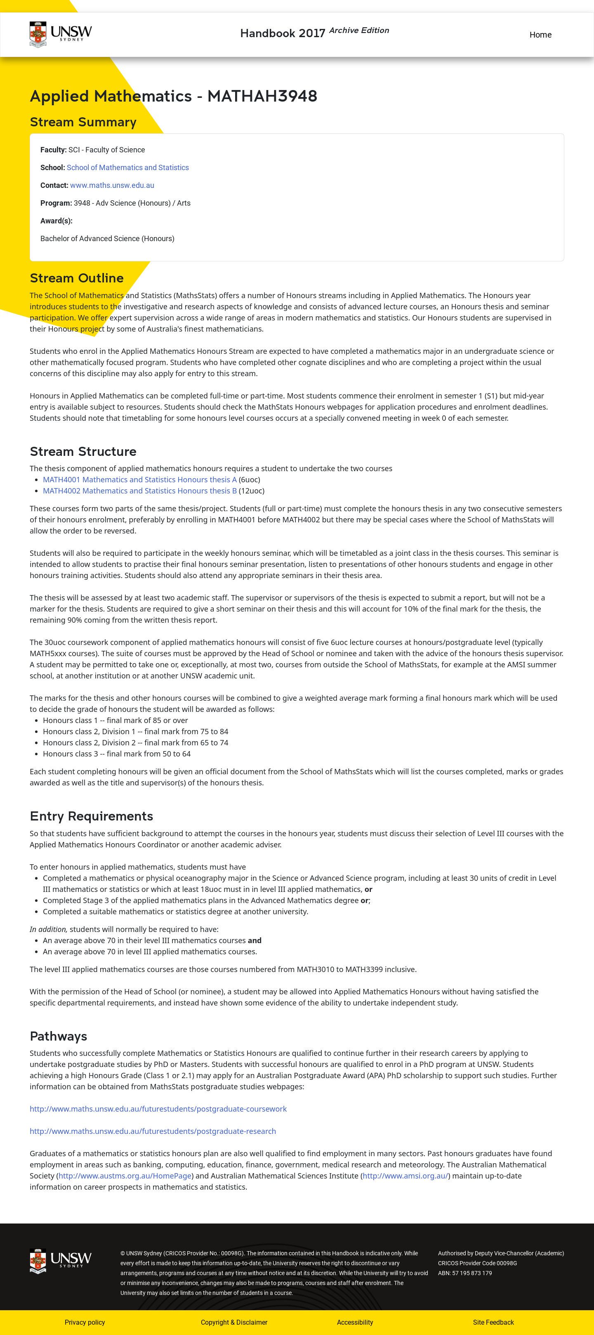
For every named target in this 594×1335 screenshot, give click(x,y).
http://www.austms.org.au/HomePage (125, 1176)
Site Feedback (493, 1322)
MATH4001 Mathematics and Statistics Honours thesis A (140, 479)
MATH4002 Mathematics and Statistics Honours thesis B (140, 491)
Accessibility (355, 1322)
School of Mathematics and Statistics (128, 167)
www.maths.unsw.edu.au (112, 185)
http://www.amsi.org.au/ (405, 1176)
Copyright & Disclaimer (234, 1322)
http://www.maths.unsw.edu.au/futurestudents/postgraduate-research (153, 1131)
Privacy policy (85, 1322)
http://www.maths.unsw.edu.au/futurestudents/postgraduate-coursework (158, 1109)
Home (541, 35)
